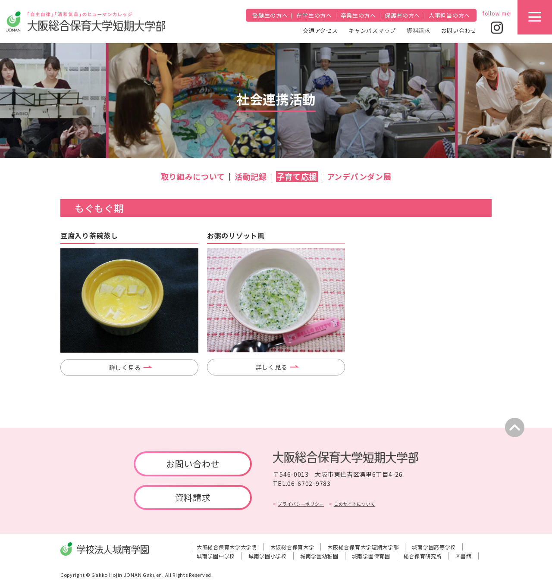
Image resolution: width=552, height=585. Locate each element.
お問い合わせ (459, 30)
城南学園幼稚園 (319, 556)
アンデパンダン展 (359, 176)
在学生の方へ (314, 15)
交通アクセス (320, 30)
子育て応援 (297, 176)
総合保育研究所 (423, 556)
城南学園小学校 (267, 556)
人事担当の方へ (449, 15)
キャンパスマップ (372, 30)
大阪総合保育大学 (292, 547)
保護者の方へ (402, 15)
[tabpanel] (129, 300)
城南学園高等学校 (434, 547)
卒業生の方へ (358, 15)
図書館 (463, 556)
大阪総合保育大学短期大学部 (362, 547)
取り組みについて (193, 176)
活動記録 (251, 176)
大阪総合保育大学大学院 (227, 547)
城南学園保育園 (371, 556)
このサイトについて (354, 504)
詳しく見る (125, 367)
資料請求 (418, 30)
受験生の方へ (270, 15)
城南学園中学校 (216, 556)
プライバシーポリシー (301, 504)
